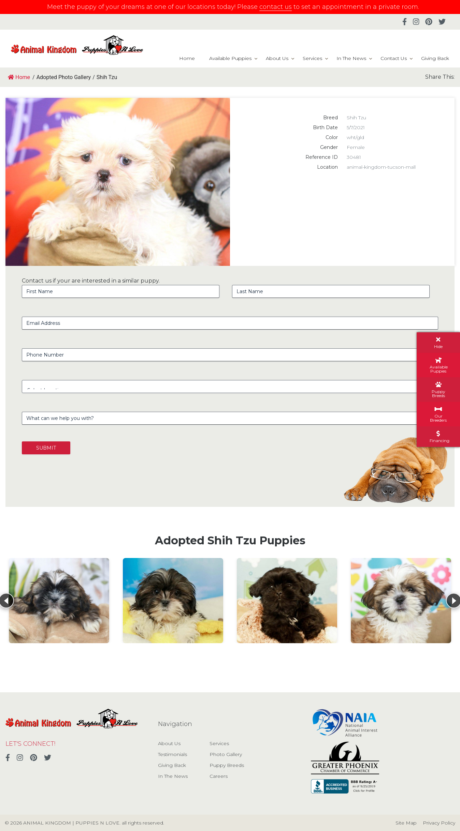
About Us (277, 58)
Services (312, 58)
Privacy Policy (439, 823)
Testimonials (172, 754)
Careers (219, 776)
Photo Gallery (226, 754)
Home (187, 58)
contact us (275, 7)
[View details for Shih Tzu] (59, 600)
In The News (351, 58)
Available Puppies (230, 58)
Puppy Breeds (227, 765)
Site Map (406, 823)
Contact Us (393, 58)
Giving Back (435, 58)
